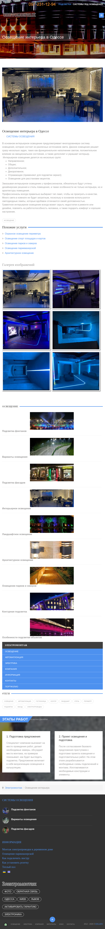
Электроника (13, 914)
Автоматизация (14, 657)
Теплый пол (8, 867)
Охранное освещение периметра (23, 233)
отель (76, 701)
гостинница (41, 701)
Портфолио (11, 686)
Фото (8, 891)
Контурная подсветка (14, 611)
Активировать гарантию (20, 907)
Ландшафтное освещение (17, 534)
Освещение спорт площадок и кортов (25, 238)
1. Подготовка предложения (23, 736)
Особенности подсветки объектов (22, 637)
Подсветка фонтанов (14, 431)
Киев (23, 899)
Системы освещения (20, 136)
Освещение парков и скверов (21, 243)
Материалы (51, 924)
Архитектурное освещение (19, 253)
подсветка (8, 707)
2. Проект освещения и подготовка (73, 738)
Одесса (9, 899)
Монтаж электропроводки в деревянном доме (27, 849)
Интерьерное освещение (16, 508)
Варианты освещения (14, 457)
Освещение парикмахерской (20, 248)
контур (53, 701)
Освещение (9, 220)
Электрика (11, 663)
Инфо (61, 924)
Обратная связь (27, 891)
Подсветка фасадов (13, 482)
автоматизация (24, 701)
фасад (20, 707)
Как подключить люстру (15, 858)
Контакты (10, 681)
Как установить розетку (15, 862)
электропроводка (34, 707)
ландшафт (65, 701)
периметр (88, 701)
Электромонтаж (13, 788)
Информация (12, 675)
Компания (11, 669)
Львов (35, 899)
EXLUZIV (99, 924)
